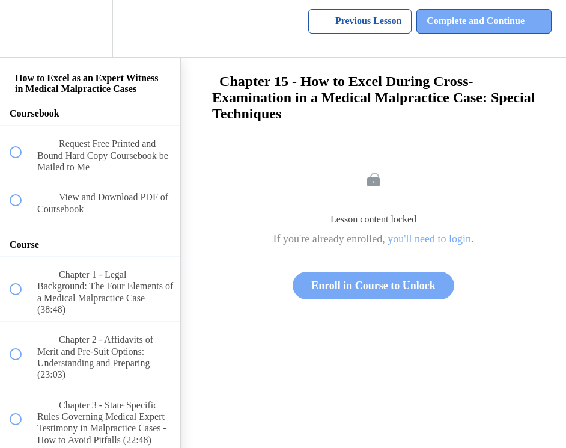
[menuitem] (90, 28)
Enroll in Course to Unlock (373, 286)
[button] (22, 28)
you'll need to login (429, 239)
